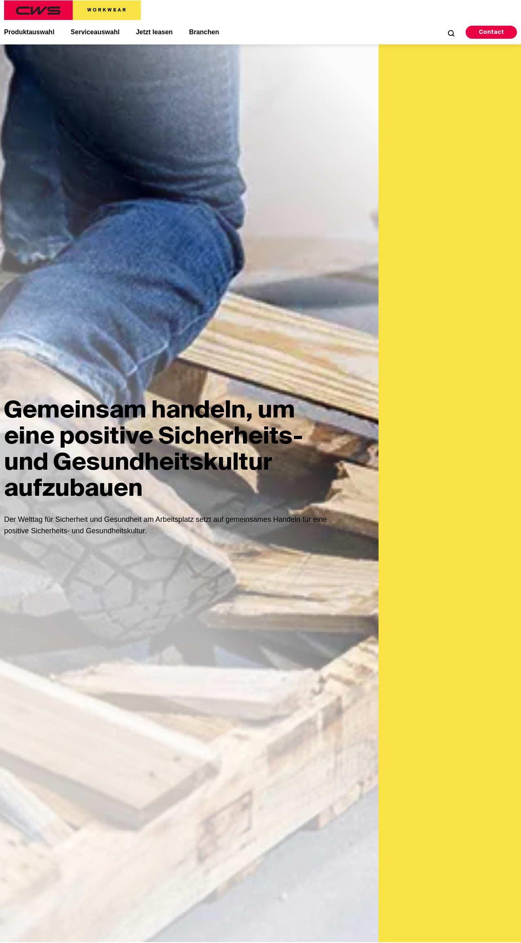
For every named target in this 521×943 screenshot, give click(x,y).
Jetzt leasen (154, 32)
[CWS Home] (72, 10)
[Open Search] (451, 33)
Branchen (204, 32)
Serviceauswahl (95, 32)
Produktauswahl (29, 32)
